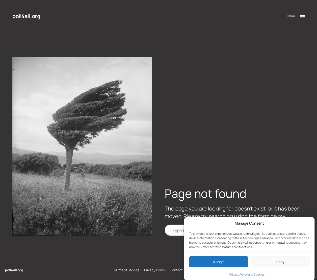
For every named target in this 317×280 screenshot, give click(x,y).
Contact (176, 270)
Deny (280, 264)
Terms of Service (126, 270)
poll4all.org (26, 16)
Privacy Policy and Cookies (246, 277)
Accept (218, 264)
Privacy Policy (154, 270)
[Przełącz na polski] (302, 16)
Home (290, 16)
